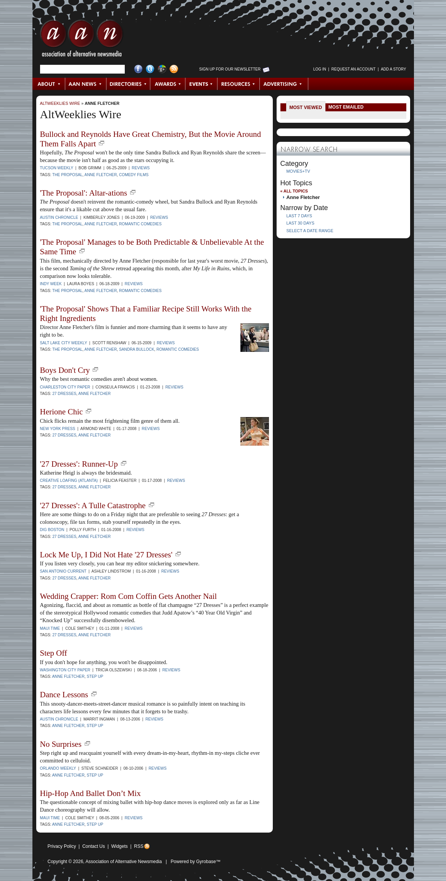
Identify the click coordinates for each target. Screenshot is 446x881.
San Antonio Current (63, 571)
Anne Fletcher (102, 103)
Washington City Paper (65, 670)
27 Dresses (64, 394)
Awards (167, 84)
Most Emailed (346, 107)
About (49, 84)
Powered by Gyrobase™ (196, 861)
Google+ (162, 69)
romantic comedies (140, 224)
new (101, 143)
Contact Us (93, 846)
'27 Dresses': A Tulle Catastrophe (93, 505)
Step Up (95, 676)
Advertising (284, 84)
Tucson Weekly (56, 168)
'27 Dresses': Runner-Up (79, 464)
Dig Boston (52, 530)
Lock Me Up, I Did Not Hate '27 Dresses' (106, 554)
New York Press (58, 429)
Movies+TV (298, 171)
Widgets (119, 846)
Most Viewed (306, 107)
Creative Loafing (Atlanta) (69, 480)
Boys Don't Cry (65, 370)
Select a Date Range (310, 230)
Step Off (53, 653)
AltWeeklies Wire (60, 103)
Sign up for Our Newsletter (230, 69)
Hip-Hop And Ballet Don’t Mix (90, 793)
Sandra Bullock (136, 349)
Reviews (141, 168)
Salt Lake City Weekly (63, 343)
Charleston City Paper (65, 387)
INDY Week (51, 284)
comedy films (133, 175)
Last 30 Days (300, 223)
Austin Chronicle (59, 217)
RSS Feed (173, 69)
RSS (138, 846)
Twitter (150, 69)
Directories (128, 84)
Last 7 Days (299, 215)
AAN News (86, 84)
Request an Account (354, 69)
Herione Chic (61, 411)
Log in (319, 69)
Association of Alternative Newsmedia (123, 861)
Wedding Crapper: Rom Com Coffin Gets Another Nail (128, 596)
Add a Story (393, 69)
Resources (238, 84)
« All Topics (294, 191)
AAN (81, 40)
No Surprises (61, 744)
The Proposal (67, 175)
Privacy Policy (62, 846)
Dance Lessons (64, 694)
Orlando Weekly (58, 768)
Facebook (138, 69)
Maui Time (50, 628)
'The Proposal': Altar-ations (83, 192)
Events (201, 84)
